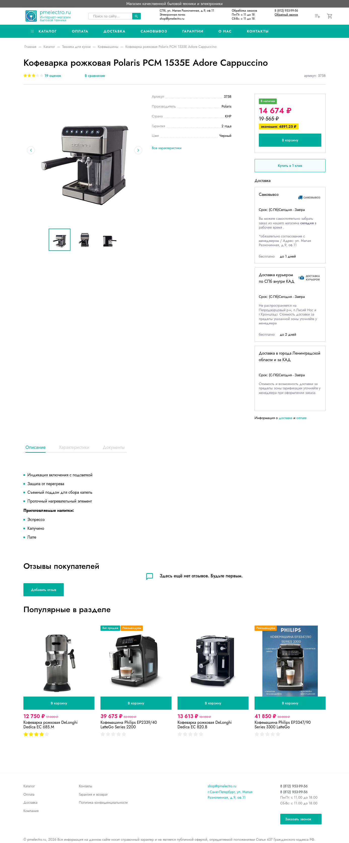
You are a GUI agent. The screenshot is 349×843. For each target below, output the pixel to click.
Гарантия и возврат (93, 794)
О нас (225, 31)
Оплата (80, 31)
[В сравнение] (91, 76)
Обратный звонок (286, 15)
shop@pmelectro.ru (172, 19)
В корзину (290, 140)
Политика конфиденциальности (103, 802)
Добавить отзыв (43, 589)
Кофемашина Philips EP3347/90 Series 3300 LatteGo (283, 725)
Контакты (258, 31)
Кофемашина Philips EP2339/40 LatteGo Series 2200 (128, 725)
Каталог (44, 31)
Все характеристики (167, 147)
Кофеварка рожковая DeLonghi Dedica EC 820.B (205, 725)
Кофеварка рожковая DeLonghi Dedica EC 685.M (50, 725)
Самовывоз (154, 31)
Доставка (114, 31)
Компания (31, 810)
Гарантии (192, 31)
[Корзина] (330, 16)
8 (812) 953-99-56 (286, 11)
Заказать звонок (298, 819)
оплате (301, 417)
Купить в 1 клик (290, 165)
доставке (285, 417)
